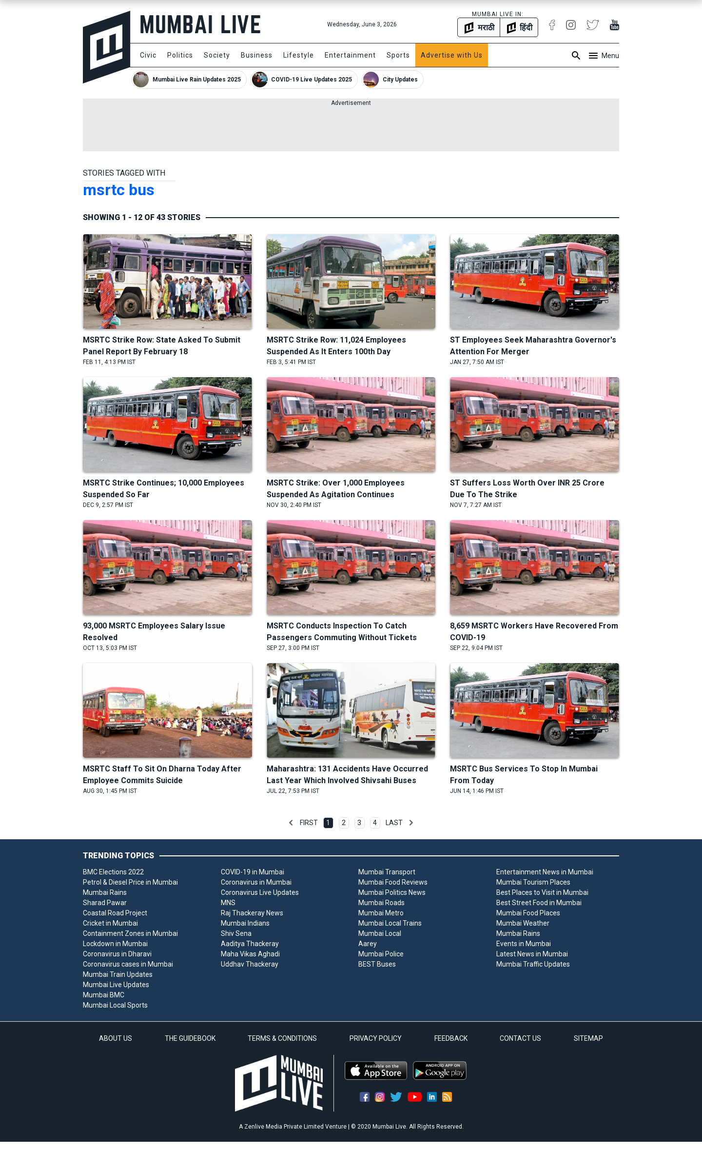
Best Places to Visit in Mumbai (542, 892)
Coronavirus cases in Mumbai (128, 964)
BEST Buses (377, 964)
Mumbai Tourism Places (533, 882)
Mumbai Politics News (392, 892)
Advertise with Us (452, 55)
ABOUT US (115, 1038)
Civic (148, 55)
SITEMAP (588, 1038)
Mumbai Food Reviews (393, 882)
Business (257, 55)
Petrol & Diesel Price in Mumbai (130, 882)
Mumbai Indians (245, 923)
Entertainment (350, 55)
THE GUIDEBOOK (190, 1038)
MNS (228, 903)
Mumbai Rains (105, 892)
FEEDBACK (451, 1038)
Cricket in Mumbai (110, 923)
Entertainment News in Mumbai (544, 872)
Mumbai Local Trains (390, 923)
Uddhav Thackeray (249, 964)
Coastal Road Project (115, 913)
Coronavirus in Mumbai (256, 882)
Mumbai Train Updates (118, 974)
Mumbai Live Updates (116, 985)
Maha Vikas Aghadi (250, 954)
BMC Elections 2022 (113, 872)
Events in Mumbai (523, 944)
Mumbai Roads (381, 903)
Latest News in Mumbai (532, 954)
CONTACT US (520, 1038)
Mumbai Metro (381, 913)
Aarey (367, 944)
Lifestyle (298, 55)
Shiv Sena (236, 933)
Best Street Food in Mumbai (539, 903)
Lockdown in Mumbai (115, 944)
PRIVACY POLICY (376, 1038)
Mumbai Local (379, 933)
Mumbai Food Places (528, 913)
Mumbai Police (381, 954)
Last (394, 823)
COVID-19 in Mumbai (252, 872)
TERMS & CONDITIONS (282, 1038)
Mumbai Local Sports (115, 1005)
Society (217, 55)
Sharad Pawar (105, 903)
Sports (398, 55)
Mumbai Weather (522, 923)
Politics (180, 55)
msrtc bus (119, 190)
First (309, 823)
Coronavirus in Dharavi (117, 954)
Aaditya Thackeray (250, 944)
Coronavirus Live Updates (260, 892)
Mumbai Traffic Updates (533, 964)
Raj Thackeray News (252, 913)
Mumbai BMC (103, 995)
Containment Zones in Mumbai (130, 933)
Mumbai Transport (386, 872)
